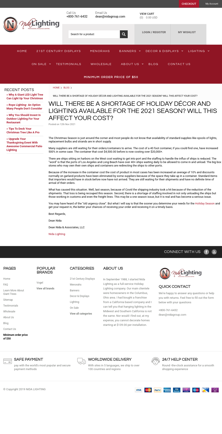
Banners (130, 51)
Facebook (206, 252)
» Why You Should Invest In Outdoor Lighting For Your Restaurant (24, 118)
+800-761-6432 (168, 310)
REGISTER (159, 32)
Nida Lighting (57, 234)
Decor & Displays (164, 51)
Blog (67, 87)
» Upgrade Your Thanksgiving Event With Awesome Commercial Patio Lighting (24, 144)
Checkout (189, 3)
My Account (212, 3)
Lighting (198, 51)
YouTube (214, 252)
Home (56, 87)
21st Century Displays (58, 51)
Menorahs (100, 51)
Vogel (40, 282)
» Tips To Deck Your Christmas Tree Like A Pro (23, 130)
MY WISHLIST (187, 32)
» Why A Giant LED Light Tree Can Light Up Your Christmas (25, 96)
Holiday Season (205, 203)
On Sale (41, 64)
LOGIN (146, 32)
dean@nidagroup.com (172, 314)
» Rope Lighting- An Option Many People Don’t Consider (24, 106)
